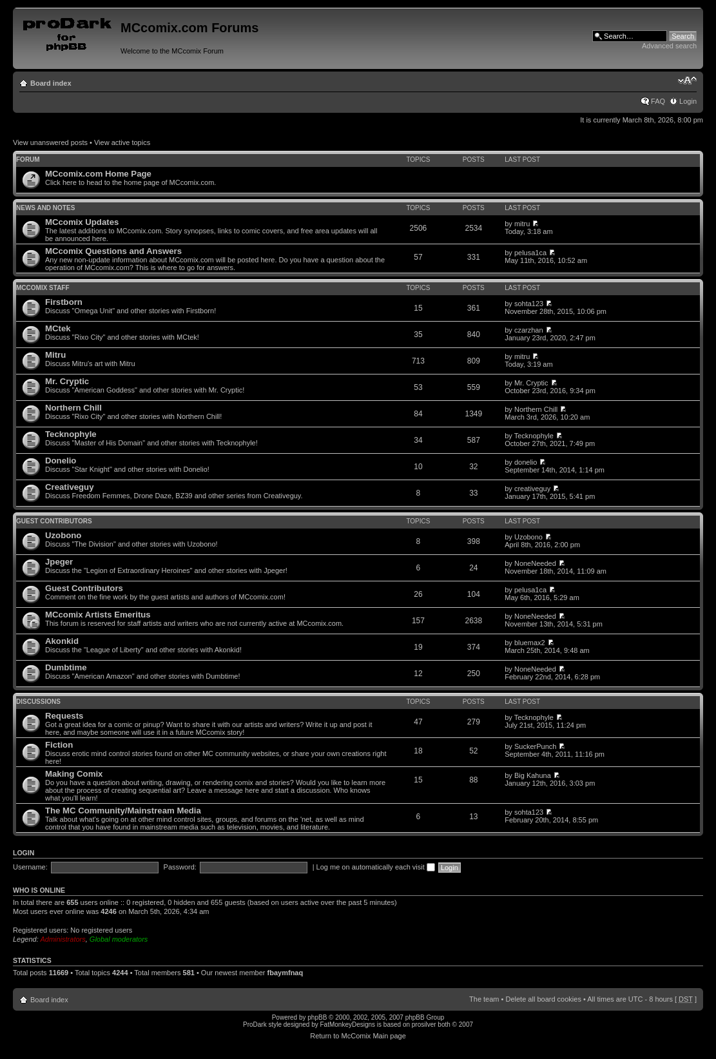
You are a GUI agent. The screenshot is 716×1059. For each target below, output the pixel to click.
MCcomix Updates (82, 222)
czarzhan (528, 330)
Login (688, 101)
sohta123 (528, 303)
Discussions (38, 701)
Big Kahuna (532, 775)
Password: (180, 867)
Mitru (55, 355)
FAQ (658, 101)
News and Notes (45, 207)
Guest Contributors (54, 521)
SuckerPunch (535, 746)
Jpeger (59, 562)
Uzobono (63, 535)
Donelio (60, 460)
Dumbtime (65, 667)
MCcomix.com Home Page (98, 174)
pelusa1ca (530, 253)
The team (484, 999)
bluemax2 (529, 642)
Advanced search (669, 46)
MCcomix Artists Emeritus (98, 614)
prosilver (424, 1024)
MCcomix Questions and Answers (113, 251)
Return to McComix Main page (358, 1036)
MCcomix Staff (43, 287)
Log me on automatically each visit (375, 867)
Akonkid (62, 641)
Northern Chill (73, 408)
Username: (30, 867)
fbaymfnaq (285, 972)
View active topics (122, 142)
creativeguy (532, 488)
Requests (64, 716)
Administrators (62, 939)
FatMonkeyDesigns (347, 1024)
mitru (522, 224)
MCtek (58, 328)
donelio (525, 462)
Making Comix (73, 774)
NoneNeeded (535, 563)
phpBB (317, 1017)
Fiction (59, 745)
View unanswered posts (50, 142)
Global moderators (119, 939)
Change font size (687, 80)
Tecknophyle (71, 434)
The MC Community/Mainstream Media (123, 810)
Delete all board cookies (543, 999)
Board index (51, 83)
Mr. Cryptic (67, 381)
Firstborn (63, 302)
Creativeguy (69, 487)
